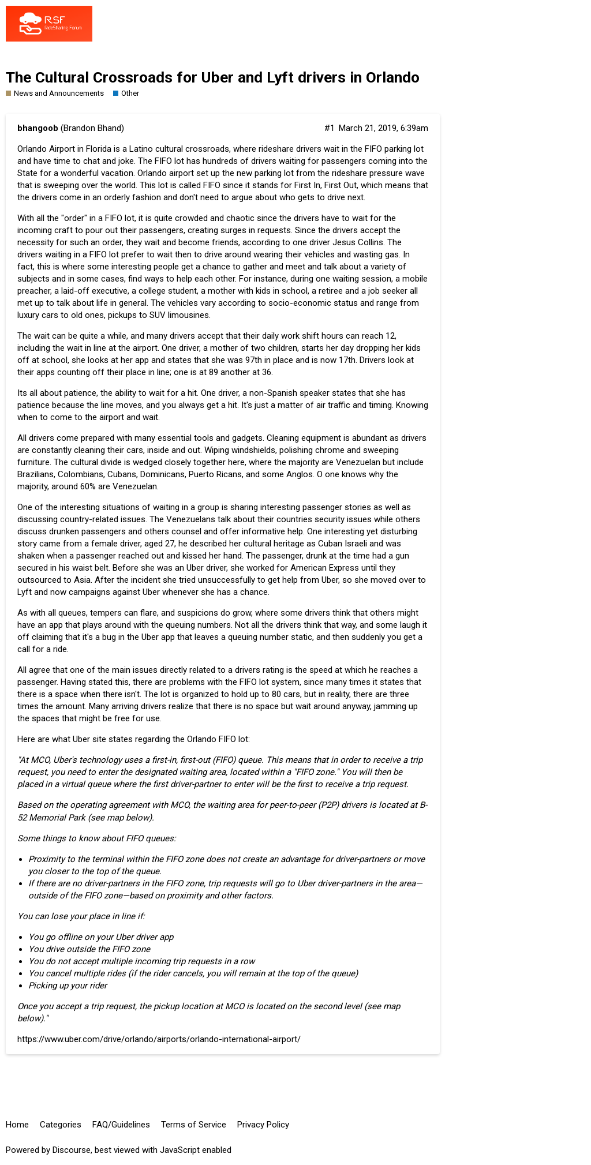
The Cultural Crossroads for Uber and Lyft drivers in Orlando (213, 77)
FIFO (98, 254)
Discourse (72, 1150)
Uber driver (206, 568)
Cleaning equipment (304, 438)
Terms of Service (193, 1124)
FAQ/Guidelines (121, 1124)
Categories (60, 1124)
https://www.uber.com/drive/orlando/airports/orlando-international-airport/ (159, 1039)
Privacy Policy (263, 1124)
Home (17, 1124)
